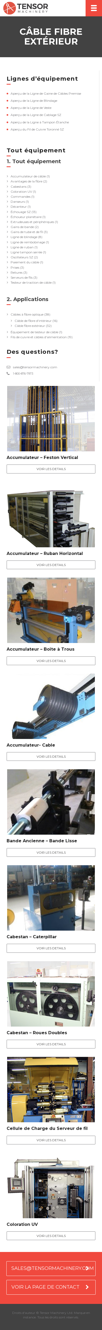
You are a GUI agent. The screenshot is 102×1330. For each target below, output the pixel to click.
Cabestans (18, 186)
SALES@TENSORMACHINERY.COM (52, 1268)
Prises (15, 267)
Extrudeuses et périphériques (32, 222)
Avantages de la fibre (26, 181)
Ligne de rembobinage (28, 242)
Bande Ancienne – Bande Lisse (42, 840)
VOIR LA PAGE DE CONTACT (45, 1287)
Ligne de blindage (24, 237)
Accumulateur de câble (28, 176)
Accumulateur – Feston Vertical (42, 457)
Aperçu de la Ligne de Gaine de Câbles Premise (46, 93)
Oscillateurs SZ (22, 257)
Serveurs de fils (22, 277)
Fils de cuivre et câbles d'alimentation (39, 337)
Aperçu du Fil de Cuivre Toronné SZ (37, 129)
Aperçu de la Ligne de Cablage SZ (36, 115)
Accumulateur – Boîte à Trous (40, 649)
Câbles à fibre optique (27, 314)
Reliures (17, 272)
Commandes (20, 197)
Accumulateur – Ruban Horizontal (45, 553)
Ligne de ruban (22, 247)
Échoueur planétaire (26, 217)
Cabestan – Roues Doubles (37, 1032)
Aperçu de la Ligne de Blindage (34, 101)
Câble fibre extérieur (30, 326)
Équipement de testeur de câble (34, 332)
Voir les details (51, 469)
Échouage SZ (21, 212)
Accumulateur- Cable (31, 745)
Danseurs (18, 202)
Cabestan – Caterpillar (32, 936)
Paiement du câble (25, 262)
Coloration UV (21, 192)
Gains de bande (22, 227)
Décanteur (19, 207)
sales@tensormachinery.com (35, 367)
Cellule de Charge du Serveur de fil (47, 1128)
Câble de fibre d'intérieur (33, 321)
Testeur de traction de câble (31, 282)
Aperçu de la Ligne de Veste (31, 108)
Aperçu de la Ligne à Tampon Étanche (40, 122)
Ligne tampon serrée (26, 252)
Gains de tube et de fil (27, 232)
